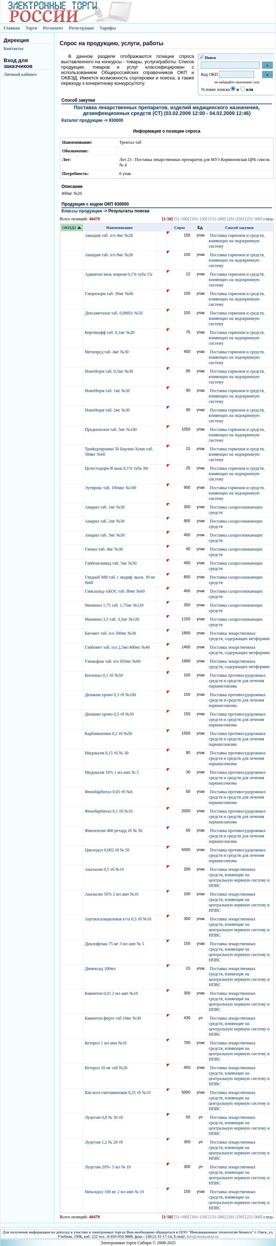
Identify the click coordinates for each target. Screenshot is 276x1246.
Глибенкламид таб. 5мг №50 (111, 563)
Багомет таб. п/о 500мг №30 (111, 633)
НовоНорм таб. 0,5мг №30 (109, 371)
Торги (31, 28)
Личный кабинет (20, 74)
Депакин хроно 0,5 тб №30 (110, 714)
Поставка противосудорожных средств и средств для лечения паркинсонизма (237, 681)
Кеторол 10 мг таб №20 (107, 1067)
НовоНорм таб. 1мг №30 (108, 390)
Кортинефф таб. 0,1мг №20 (110, 332)
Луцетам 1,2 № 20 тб (104, 1142)
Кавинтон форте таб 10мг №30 (113, 1018)
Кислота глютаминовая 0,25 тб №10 (118, 1092)
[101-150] (198, 218)
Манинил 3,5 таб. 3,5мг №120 (112, 619)
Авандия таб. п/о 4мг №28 (109, 235)
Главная (12, 28)
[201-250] (235, 218)
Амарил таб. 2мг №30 (105, 521)
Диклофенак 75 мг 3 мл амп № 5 (115, 943)
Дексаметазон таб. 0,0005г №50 (114, 313)
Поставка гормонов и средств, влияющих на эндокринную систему (237, 241)
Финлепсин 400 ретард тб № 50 (114, 830)
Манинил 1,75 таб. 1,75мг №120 (114, 605)
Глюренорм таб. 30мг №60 (109, 293)
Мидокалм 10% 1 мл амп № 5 (112, 772)
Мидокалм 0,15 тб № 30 (107, 752)
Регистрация (81, 28)
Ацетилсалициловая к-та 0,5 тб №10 (118, 918)
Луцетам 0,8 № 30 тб (104, 1117)
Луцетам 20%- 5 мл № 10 (108, 1166)
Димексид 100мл (101, 968)
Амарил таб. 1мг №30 (105, 507)
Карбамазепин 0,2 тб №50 (109, 733)
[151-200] (217, 218)
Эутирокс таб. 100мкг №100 (111, 487)
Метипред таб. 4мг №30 (107, 351)
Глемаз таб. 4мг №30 (104, 549)
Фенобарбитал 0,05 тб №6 (109, 791)
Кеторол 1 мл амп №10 (106, 1042)
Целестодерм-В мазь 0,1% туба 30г (117, 468)
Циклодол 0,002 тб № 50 (107, 849)
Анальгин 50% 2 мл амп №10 (112, 894)
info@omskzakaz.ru (202, 1236)
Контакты (13, 48)
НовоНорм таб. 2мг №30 (108, 410)
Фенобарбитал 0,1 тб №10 (109, 811)
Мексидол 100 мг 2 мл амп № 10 (115, 1191)
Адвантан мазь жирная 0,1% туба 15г (119, 274)
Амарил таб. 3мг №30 (105, 535)
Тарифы (108, 28)
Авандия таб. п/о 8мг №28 (109, 254)
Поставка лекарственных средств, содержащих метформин (239, 636)
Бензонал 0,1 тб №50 (104, 675)
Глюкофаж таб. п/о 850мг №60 (113, 661)
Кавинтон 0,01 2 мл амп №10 (112, 993)
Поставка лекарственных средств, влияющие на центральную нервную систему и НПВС (239, 877)
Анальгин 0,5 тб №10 (105, 869)
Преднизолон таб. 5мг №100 (111, 429)
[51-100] (181, 218)
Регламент (53, 28)
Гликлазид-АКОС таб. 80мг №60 (115, 591)
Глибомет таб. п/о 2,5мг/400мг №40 (118, 647)
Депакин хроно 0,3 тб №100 (111, 694)
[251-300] (253, 218)
